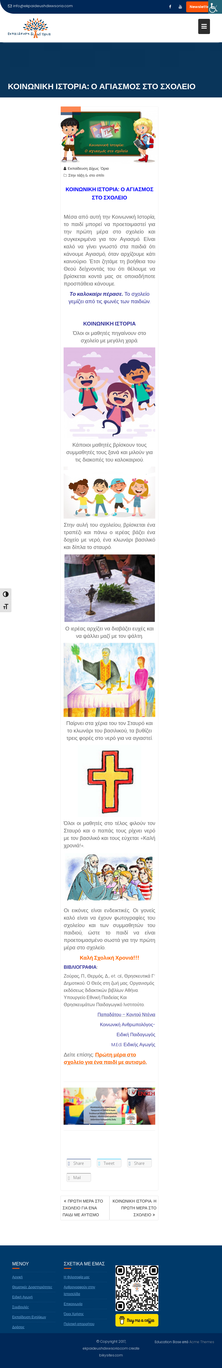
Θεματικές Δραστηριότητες (32, 1293)
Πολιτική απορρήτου (79, 1329)
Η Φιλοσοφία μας (77, 1283)
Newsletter (200, 6)
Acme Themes (201, 1341)
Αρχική (17, 1283)
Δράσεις (18, 1333)
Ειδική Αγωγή (22, 1303)
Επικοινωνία (73, 1309)
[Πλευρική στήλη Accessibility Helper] (215, 7)
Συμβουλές (20, 1313)
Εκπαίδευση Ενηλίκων (29, 1323)
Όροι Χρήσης (74, 1319)
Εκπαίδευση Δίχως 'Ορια (86, 169)
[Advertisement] (32, 205)
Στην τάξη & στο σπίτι (86, 176)
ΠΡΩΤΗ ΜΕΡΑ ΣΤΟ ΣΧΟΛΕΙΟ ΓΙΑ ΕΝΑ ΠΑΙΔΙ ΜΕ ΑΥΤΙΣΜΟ (82, 1208)
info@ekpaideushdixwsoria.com (40, 6)
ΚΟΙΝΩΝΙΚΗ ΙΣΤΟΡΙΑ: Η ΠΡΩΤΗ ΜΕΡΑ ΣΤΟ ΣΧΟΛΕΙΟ (134, 1208)
